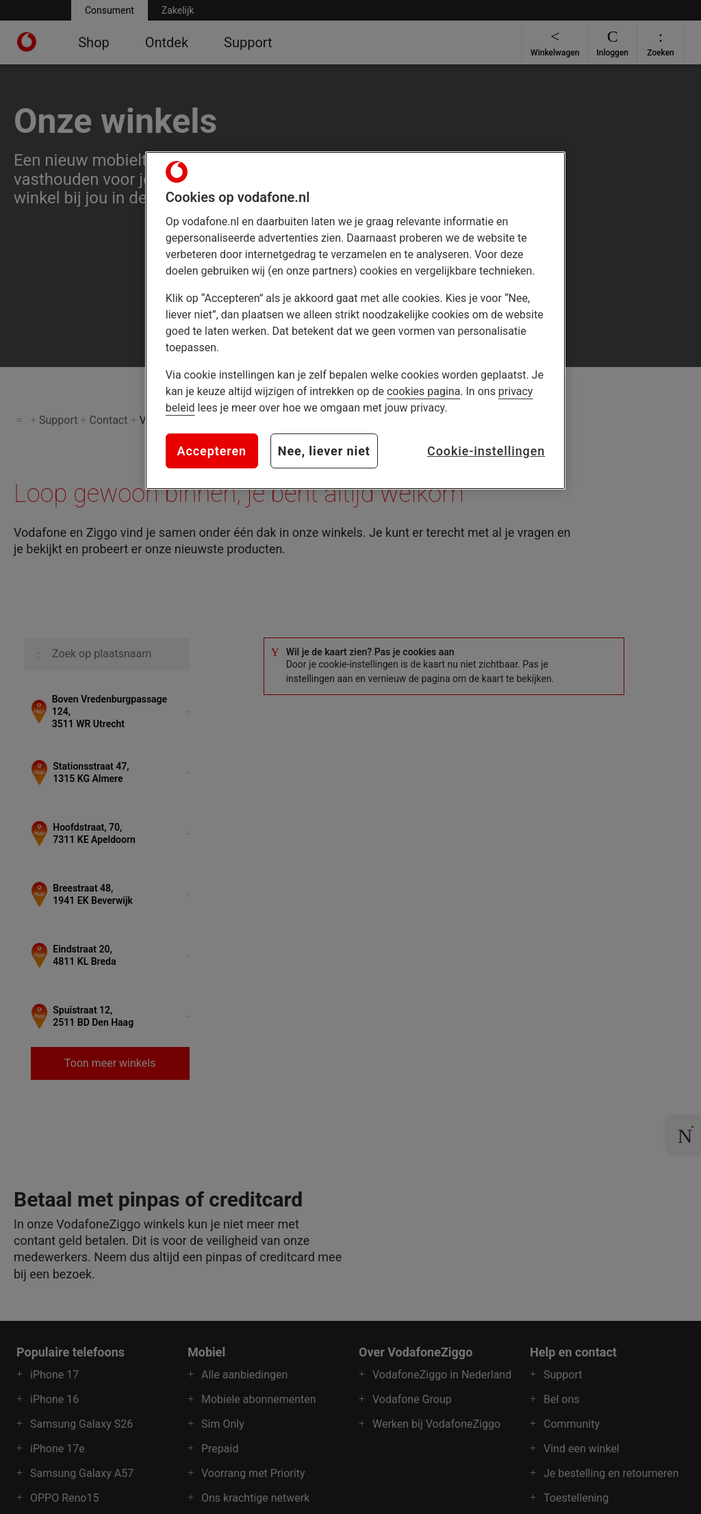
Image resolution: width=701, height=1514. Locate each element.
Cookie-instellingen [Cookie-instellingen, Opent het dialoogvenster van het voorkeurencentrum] (486, 451)
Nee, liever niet (324, 451)
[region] (355, 320)
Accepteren (211, 451)
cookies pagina (423, 391)
